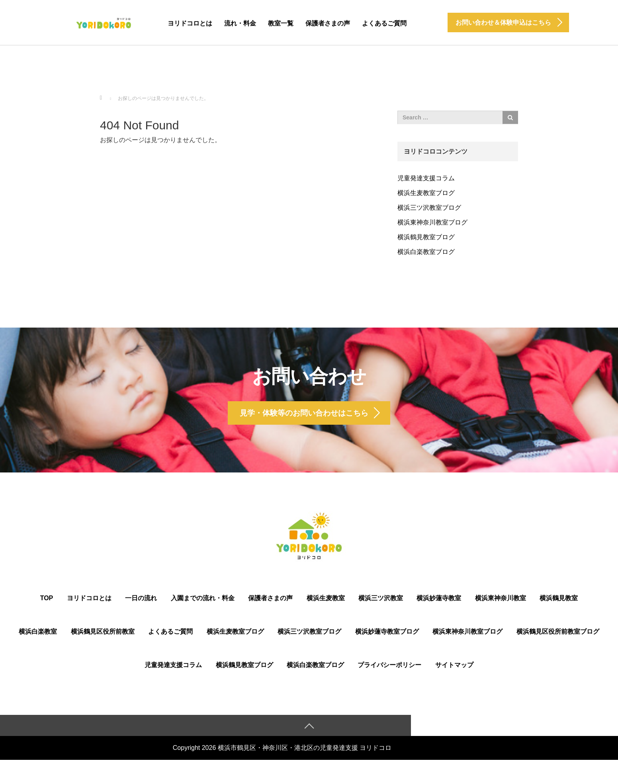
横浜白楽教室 (38, 639)
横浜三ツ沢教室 (380, 606)
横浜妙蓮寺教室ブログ (387, 639)
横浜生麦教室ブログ (426, 192)
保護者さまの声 (327, 23)
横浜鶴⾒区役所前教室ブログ (557, 639)
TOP (46, 606)
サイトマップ (454, 673)
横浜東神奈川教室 (500, 606)
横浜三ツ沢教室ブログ (429, 207)
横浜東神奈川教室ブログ (432, 222)
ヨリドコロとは (190, 23)
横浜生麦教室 (326, 606)
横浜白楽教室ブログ (426, 251)
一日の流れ (141, 606)
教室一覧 (280, 23)
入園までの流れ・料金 (203, 606)
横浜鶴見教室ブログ (426, 237)
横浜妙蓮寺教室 (439, 606)
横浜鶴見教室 (559, 606)
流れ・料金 (240, 23)
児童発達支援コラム (426, 178)
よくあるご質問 (384, 23)
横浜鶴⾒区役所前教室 (103, 639)
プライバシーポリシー (389, 673)
